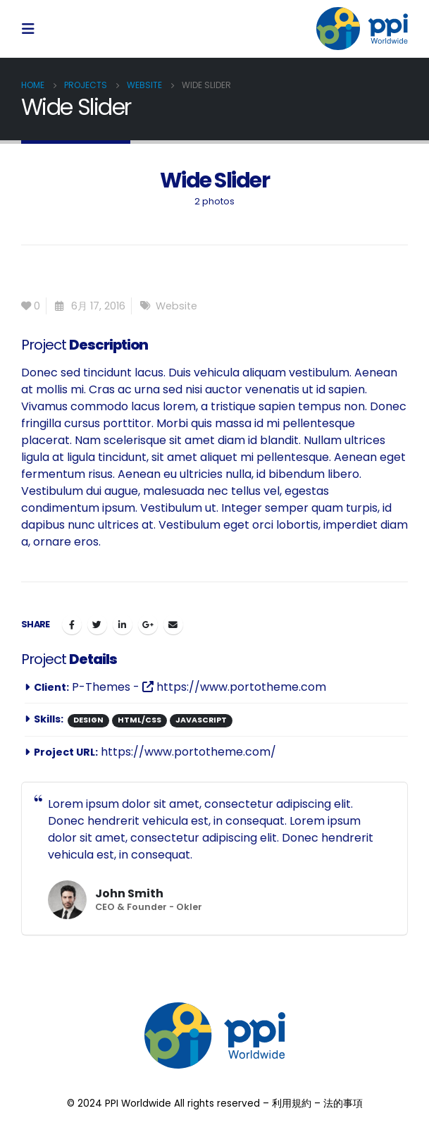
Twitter (97, 624)
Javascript (201, 720)
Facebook (72, 624)
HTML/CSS (139, 720)
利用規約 (291, 1103)
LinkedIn (122, 624)
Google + (148, 624)
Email (173, 624)
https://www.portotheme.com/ (188, 752)
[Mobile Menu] (32, 29)
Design (88, 720)
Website (176, 306)
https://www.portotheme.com (234, 687)
